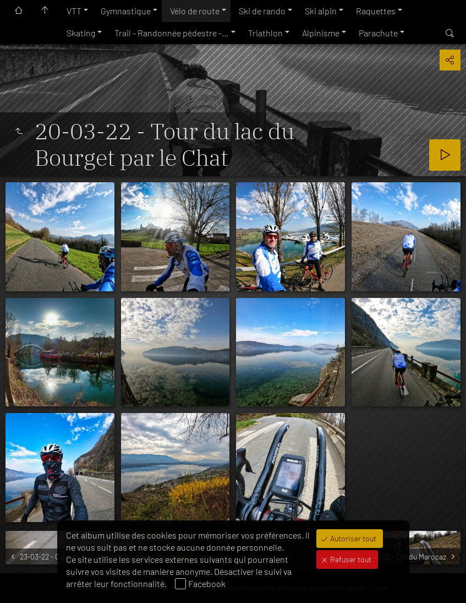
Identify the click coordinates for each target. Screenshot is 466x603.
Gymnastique (126, 11)
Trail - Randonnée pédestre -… (171, 33)
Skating (81, 33)
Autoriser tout (352, 538)
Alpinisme (320, 33)
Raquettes (376, 11)
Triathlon (265, 33)
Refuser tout (349, 559)
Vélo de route (195, 11)
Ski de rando (262, 11)
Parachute (378, 33)
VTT (74, 11)
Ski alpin (321, 11)
